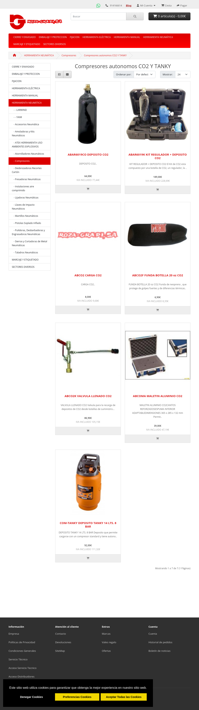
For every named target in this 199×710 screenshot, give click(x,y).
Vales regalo (109, 642)
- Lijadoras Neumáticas (25, 197)
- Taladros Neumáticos (25, 252)
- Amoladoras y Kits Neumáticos (23, 133)
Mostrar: (168, 74)
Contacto (60, 633)
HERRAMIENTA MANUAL (127, 37)
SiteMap (60, 651)
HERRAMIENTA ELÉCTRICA (97, 37)
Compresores (69, 55)
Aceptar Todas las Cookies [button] (123, 697)
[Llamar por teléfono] (106, 5)
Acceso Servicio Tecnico (23, 668)
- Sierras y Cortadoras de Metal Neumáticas (29, 243)
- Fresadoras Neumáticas (26, 179)
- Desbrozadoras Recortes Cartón (27, 170)
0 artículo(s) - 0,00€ (169, 16)
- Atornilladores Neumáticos (28, 153)
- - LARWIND (19, 110)
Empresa (14, 633)
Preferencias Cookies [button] (77, 697)
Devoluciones (63, 642)
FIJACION (74, 37)
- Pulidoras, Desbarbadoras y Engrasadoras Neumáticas (28, 232)
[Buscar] (135, 16)
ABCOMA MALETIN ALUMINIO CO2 (157, 396)
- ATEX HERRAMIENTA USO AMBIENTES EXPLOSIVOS (27, 144)
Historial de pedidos (160, 642)
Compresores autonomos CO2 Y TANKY (105, 55)
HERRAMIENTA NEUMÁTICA (158, 37)
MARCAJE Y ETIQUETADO (26, 44)
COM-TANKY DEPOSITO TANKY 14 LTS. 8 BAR (88, 524)
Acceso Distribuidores (21, 676)
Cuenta (152, 633)
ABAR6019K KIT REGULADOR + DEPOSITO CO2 (157, 156)
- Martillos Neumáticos (25, 216)
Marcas (106, 633)
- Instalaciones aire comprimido (23, 188)
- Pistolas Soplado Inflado (26, 223)
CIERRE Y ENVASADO (24, 37)
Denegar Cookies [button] (31, 697)
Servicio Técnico (18, 659)
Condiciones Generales (22, 651)
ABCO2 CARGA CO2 (87, 275)
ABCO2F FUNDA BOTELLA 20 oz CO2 (157, 275)
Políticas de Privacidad (22, 642)
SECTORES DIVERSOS (54, 44)
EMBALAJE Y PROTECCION (53, 37)
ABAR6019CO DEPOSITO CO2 (88, 154)
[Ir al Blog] (129, 5)
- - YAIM (17, 117)
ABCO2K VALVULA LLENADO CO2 (88, 396)
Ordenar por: (123, 74)
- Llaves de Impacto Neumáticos (23, 206)
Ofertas (106, 651)
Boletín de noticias (159, 651)
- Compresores (21, 161)
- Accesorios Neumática (25, 124)
